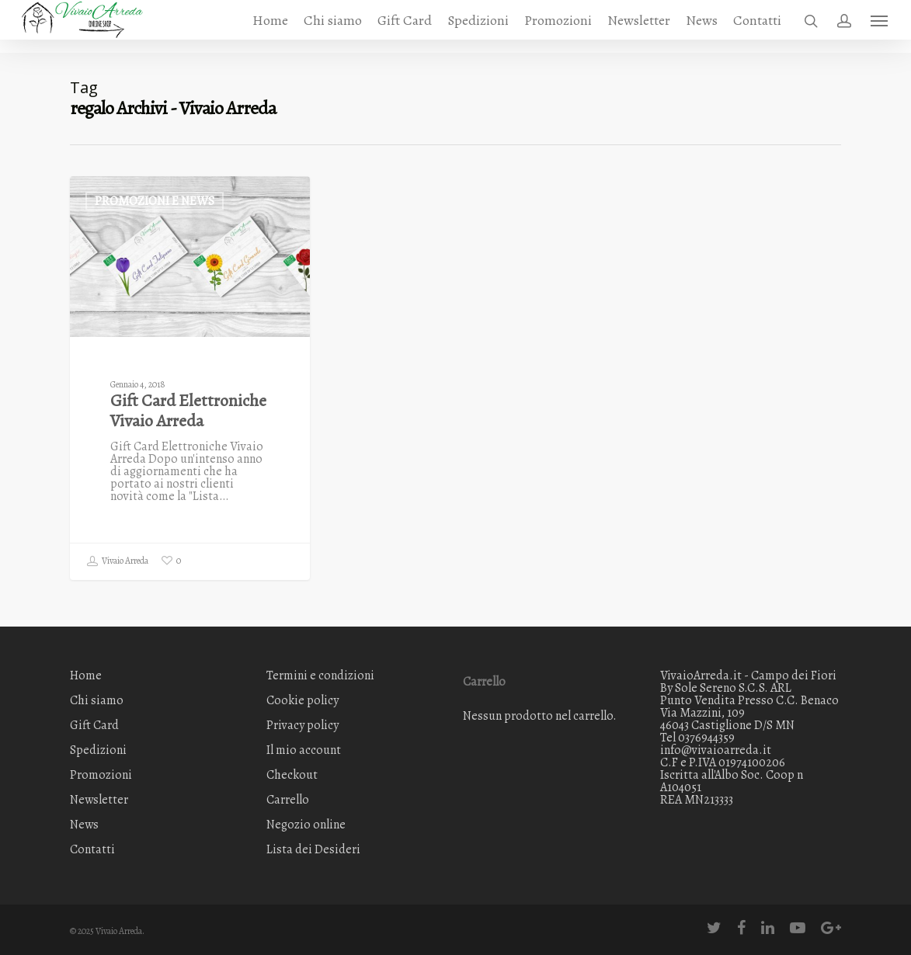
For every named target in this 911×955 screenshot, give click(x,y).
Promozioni (558, 26)
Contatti (757, 26)
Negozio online (306, 824)
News (702, 26)
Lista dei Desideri (313, 849)
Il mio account (303, 750)
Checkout (292, 774)
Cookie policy (302, 700)
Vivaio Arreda (117, 561)
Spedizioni (478, 26)
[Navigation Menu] (880, 26)
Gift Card (404, 26)
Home (270, 26)
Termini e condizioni (320, 676)
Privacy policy (302, 725)
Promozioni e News (154, 201)
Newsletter (638, 26)
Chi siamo (333, 26)
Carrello (287, 799)
